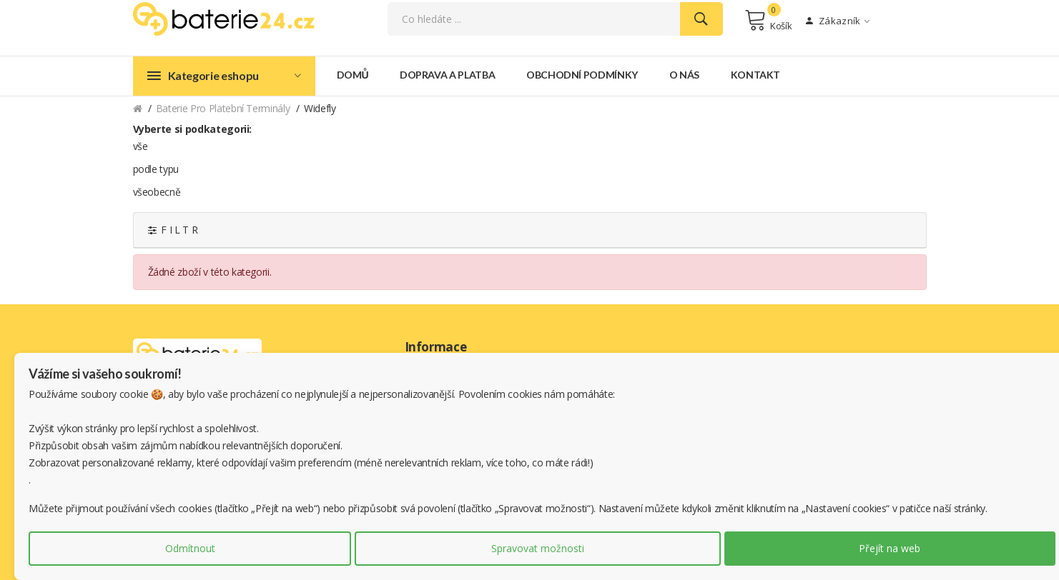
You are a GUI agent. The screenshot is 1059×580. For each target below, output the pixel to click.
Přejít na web (889, 548)
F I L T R (173, 229)
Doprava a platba (447, 74)
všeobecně (157, 191)
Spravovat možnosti (537, 548)
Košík (768, 20)
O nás (684, 74)
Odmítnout (190, 548)
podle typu (156, 168)
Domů (353, 74)
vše (140, 145)
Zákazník (838, 20)
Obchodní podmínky (582, 74)
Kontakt (756, 74)
